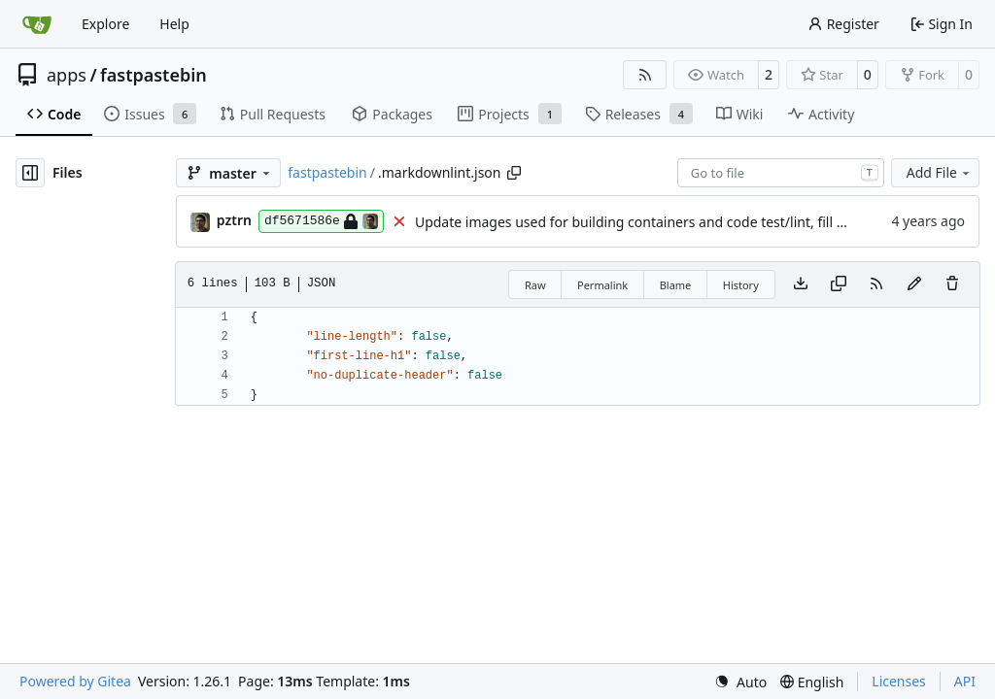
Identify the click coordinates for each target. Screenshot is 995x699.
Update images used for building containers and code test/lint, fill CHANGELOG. (669, 222)
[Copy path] (514, 173)
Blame (676, 285)
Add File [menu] (940, 172)
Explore (105, 24)
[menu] (740, 682)
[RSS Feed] (645, 74)
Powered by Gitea (75, 681)
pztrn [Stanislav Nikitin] (234, 220)
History (741, 285)
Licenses (899, 681)
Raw (535, 285)
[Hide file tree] (30, 172)
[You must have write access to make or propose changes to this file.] (952, 284)
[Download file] (800, 284)
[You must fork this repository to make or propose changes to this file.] (914, 284)
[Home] (37, 24)
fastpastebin (153, 74)
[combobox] (780, 172)
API (965, 681)
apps (66, 74)
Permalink (602, 285)
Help (174, 24)
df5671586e (321, 221)
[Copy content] (838, 284)
